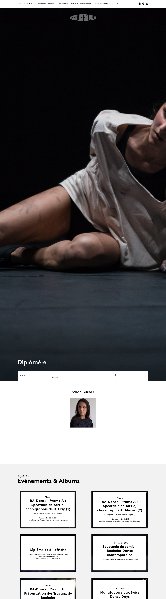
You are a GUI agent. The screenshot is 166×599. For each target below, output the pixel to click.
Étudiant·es (63, 4)
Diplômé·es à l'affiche (48, 550)
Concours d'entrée (102, 4)
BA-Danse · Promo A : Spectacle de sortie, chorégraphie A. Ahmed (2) (119, 506)
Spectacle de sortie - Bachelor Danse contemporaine (120, 551)
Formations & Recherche (45, 4)
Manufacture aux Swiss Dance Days (119, 594)
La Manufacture (26, 4)
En (117, 4)
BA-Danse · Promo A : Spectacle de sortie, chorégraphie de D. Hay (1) (48, 505)
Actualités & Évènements (81, 4)
